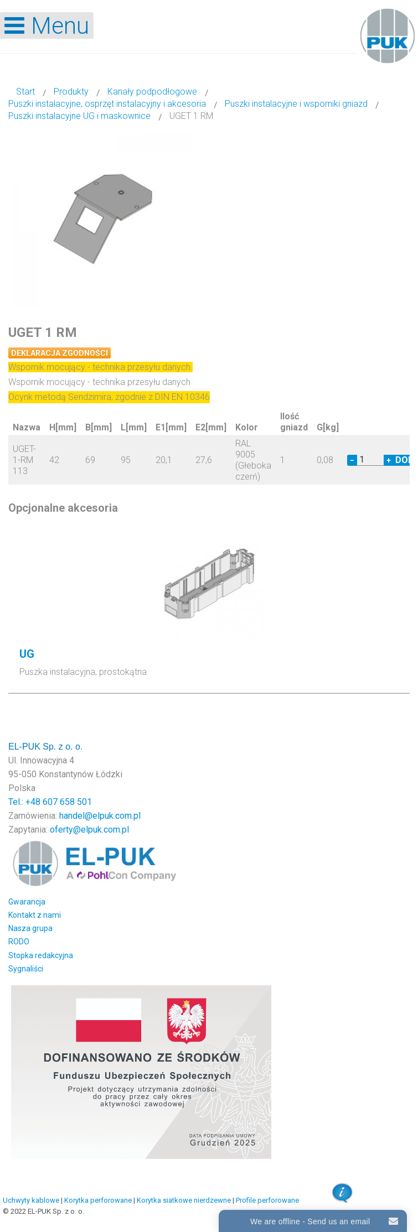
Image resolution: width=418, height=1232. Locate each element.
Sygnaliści (25, 968)
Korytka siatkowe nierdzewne (184, 1200)
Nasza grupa (30, 928)
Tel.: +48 (25, 802)
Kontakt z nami (34, 915)
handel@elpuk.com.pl (100, 815)
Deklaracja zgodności (59, 353)
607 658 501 (67, 802)
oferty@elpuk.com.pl (89, 829)
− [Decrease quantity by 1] (352, 460)
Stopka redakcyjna (40, 955)
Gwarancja (26, 901)
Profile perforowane (267, 1200)
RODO (18, 941)
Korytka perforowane (98, 1200)
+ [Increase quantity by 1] (388, 460)
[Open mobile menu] (47, 25)
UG (26, 654)
